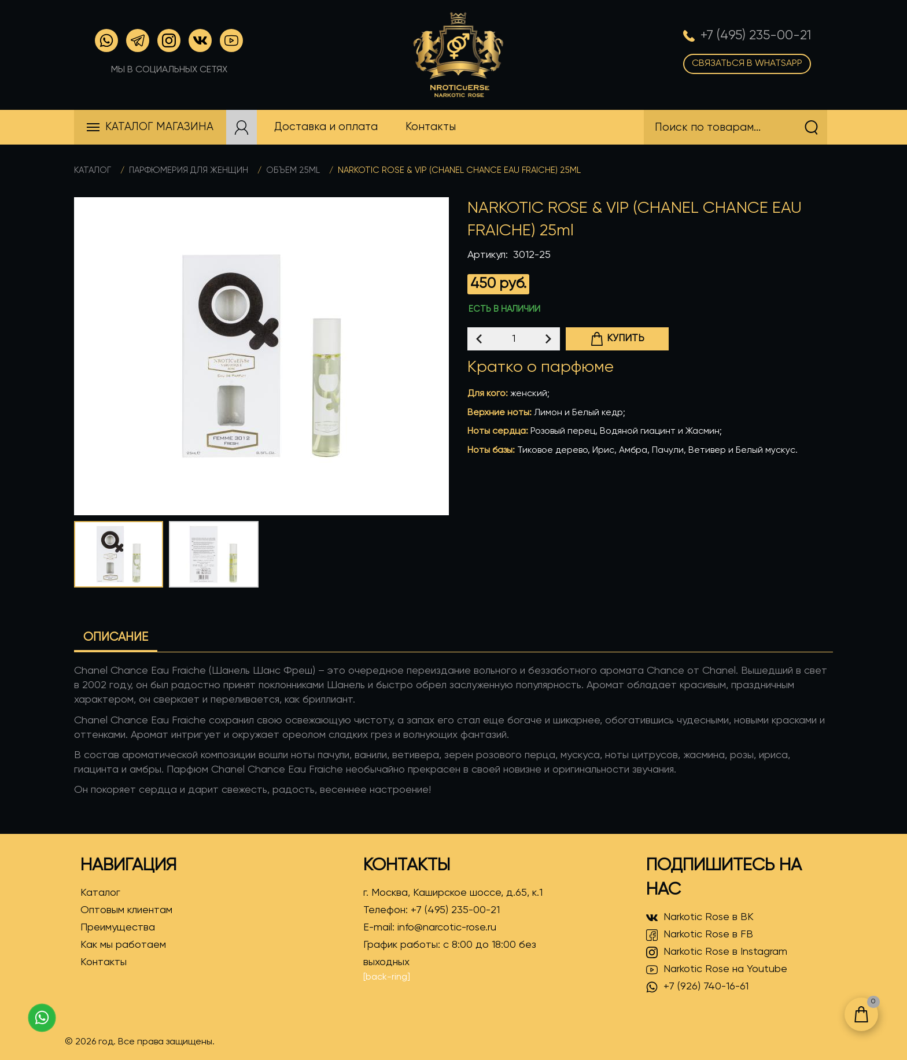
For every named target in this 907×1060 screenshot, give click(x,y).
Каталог (92, 170)
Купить (617, 339)
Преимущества (117, 927)
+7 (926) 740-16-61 (697, 987)
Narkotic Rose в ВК (700, 918)
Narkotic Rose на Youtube (716, 970)
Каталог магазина (159, 126)
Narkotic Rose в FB (699, 935)
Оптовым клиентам (126, 910)
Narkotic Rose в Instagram (716, 952)
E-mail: (429, 927)
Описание (115, 637)
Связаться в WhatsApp (747, 63)
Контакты (103, 962)
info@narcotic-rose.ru (446, 927)
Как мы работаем (123, 945)
